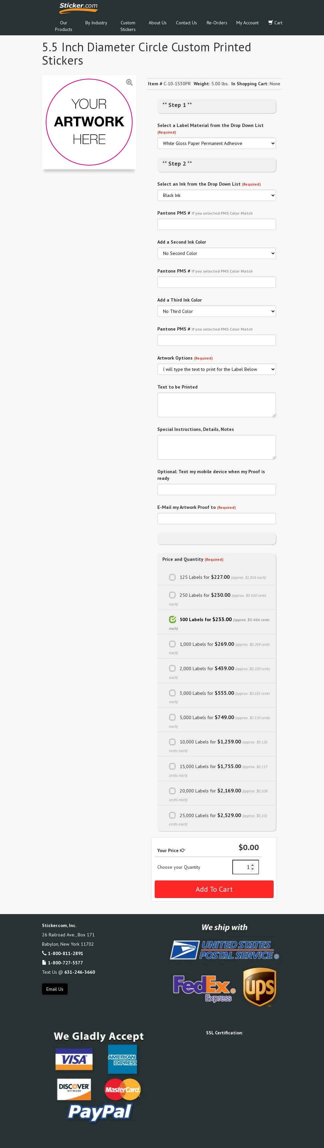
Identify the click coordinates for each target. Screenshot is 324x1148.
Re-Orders (217, 23)
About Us (158, 23)
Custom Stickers (128, 26)
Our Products (63, 26)
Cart (275, 23)
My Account (247, 23)
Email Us (54, 989)
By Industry (96, 23)
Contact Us (186, 23)
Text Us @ (68, 972)
